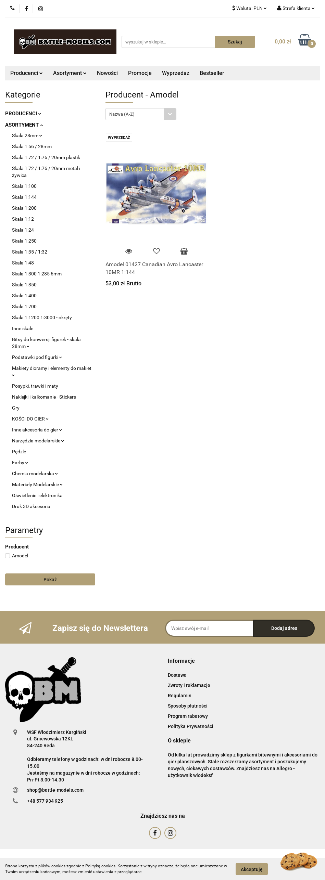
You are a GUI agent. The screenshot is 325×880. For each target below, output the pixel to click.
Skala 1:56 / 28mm (32, 146)
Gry (16, 408)
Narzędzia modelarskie (38, 440)
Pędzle (19, 451)
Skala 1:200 (24, 208)
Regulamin (179, 695)
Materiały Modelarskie (37, 484)
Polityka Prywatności (190, 726)
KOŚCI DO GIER (30, 419)
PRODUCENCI (23, 114)
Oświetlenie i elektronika (37, 495)
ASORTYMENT (24, 125)
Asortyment (70, 73)
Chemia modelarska (35, 473)
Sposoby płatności (188, 706)
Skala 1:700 (24, 306)
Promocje (140, 73)
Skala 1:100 (24, 186)
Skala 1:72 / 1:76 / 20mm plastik (46, 157)
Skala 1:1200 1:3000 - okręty (42, 317)
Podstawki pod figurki (37, 357)
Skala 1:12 (23, 219)
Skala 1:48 (23, 263)
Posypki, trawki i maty (35, 386)
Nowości (107, 73)
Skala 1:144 (24, 197)
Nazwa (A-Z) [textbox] (122, 114)
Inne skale (22, 328)
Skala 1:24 (23, 230)
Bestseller (212, 73)
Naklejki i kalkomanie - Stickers (44, 397)
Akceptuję (252, 869)
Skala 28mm (27, 135)
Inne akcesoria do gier (37, 429)
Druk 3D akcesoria (31, 506)
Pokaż (50, 579)
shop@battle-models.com (55, 790)
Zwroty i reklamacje (189, 685)
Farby (20, 462)
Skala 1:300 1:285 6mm (37, 273)
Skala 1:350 (24, 284)
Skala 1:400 (24, 295)
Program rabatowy (188, 716)
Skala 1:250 (24, 241)
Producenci (26, 73)
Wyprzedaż (175, 73)
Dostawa (177, 675)
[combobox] (140, 114)
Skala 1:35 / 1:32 (29, 252)
